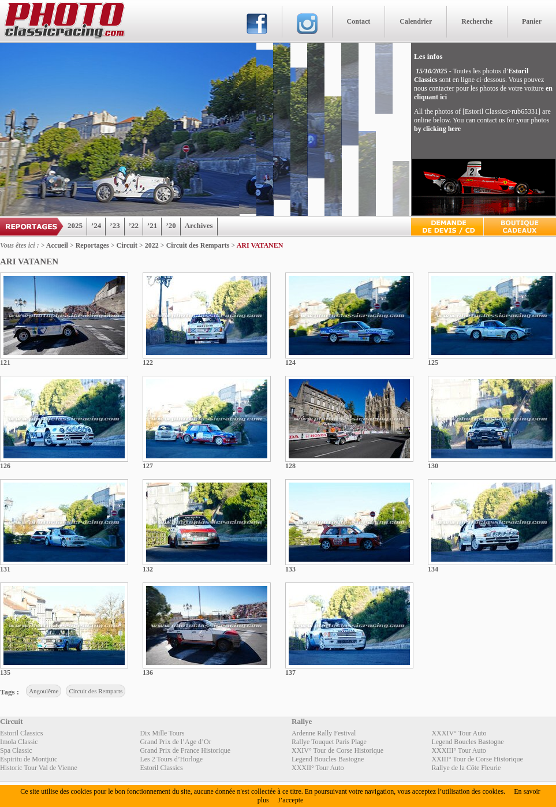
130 (433, 466)
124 (290, 362)
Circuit (127, 245)
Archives (199, 225)
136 (148, 672)
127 (148, 466)
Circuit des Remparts (198, 245)
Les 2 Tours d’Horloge (171, 759)
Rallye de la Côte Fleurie (466, 768)
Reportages (92, 245)
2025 (75, 225)
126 (5, 466)
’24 (96, 225)
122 (148, 362)
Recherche (476, 21)
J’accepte (291, 800)
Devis (447, 227)
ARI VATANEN (260, 245)
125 (433, 362)
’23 (115, 225)
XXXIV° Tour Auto (458, 733)
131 (5, 569)
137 (290, 672)
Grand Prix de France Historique (185, 750)
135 (5, 672)
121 (5, 362)
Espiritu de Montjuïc (28, 759)
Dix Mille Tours (162, 733)
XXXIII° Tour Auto (458, 750)
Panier (532, 21)
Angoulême (43, 691)
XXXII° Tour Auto (318, 768)
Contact (359, 21)
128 (290, 466)
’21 (152, 225)
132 (148, 569)
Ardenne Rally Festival (324, 733)
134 (433, 569)
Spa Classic (16, 750)
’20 (171, 225)
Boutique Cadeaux (520, 227)
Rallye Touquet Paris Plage (329, 742)
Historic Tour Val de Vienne (38, 768)
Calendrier (416, 21)
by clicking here (437, 129)
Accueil (57, 245)
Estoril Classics (21, 733)
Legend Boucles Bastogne (467, 742)
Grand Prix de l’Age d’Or (175, 742)
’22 (134, 225)
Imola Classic (19, 742)
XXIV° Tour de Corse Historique (337, 750)
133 (290, 569)
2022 (152, 245)
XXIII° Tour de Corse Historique (477, 759)
